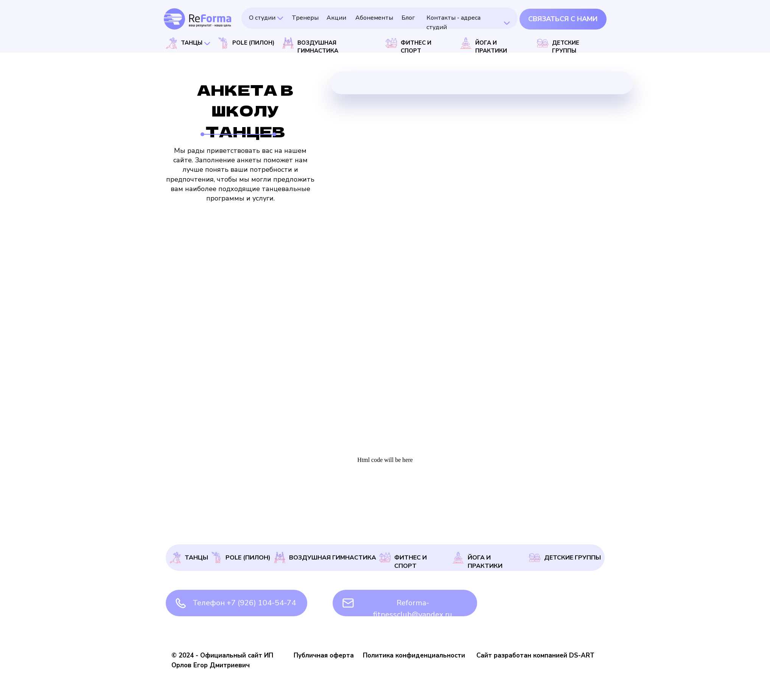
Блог (408, 18)
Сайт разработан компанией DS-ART (535, 655)
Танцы (196, 557)
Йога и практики (485, 561)
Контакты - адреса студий (491, 525)
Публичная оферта (324, 655)
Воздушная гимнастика (332, 557)
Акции (336, 18)
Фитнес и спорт (410, 561)
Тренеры (305, 18)
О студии (262, 18)
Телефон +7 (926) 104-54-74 (244, 603)
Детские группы (572, 557)
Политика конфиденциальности (414, 655)
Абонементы (374, 18)
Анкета (592, 520)
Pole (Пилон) (248, 557)
